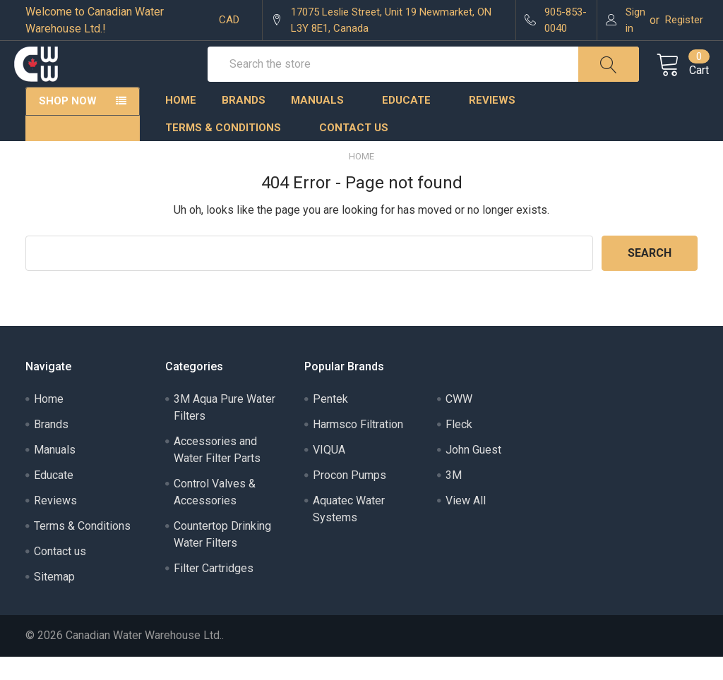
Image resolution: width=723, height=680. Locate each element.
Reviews (492, 123)
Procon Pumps (349, 498)
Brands (243, 123)
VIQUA (329, 473)
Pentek (330, 422)
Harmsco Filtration (358, 447)
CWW (459, 422)
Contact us (353, 151)
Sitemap (54, 600)
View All (466, 523)
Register (684, 19)
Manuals (324, 123)
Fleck (459, 447)
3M (454, 498)
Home (180, 123)
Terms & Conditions (229, 151)
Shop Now (68, 124)
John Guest (473, 473)
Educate (412, 123)
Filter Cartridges (213, 591)
